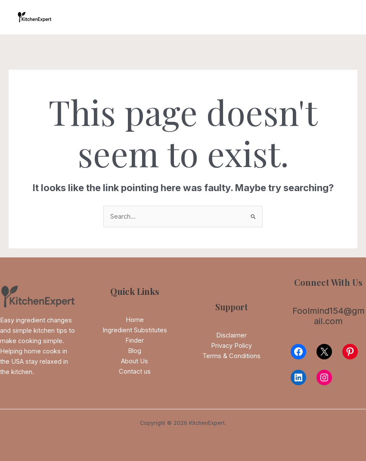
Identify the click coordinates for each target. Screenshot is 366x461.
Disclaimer (231, 335)
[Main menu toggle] (340, 17)
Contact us (135, 371)
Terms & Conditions (231, 356)
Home (135, 320)
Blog (134, 351)
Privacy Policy (231, 346)
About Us (134, 361)
